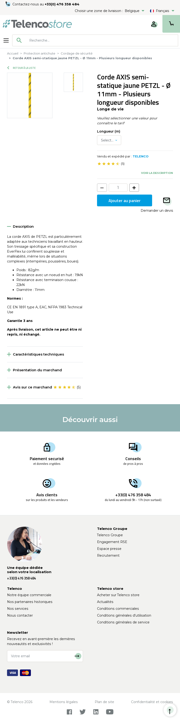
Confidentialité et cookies (152, 702)
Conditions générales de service (123, 622)
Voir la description (157, 173)
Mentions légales (63, 702)
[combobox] (95, 40)
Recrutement (108, 555)
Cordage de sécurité (77, 53)
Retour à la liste (21, 68)
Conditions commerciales (118, 609)
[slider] (108, 163)
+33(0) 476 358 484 (62, 4)
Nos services (17, 609)
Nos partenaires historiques (29, 602)
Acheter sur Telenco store (118, 595)
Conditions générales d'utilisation (124, 615)
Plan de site (104, 702)
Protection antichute (39, 53)
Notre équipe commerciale (29, 595)
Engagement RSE (112, 542)
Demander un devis (157, 210)
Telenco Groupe (110, 535)
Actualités (105, 602)
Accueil (12, 53)
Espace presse (109, 549)
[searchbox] (102, 40)
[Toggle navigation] (6, 40)
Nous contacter (20, 615)
